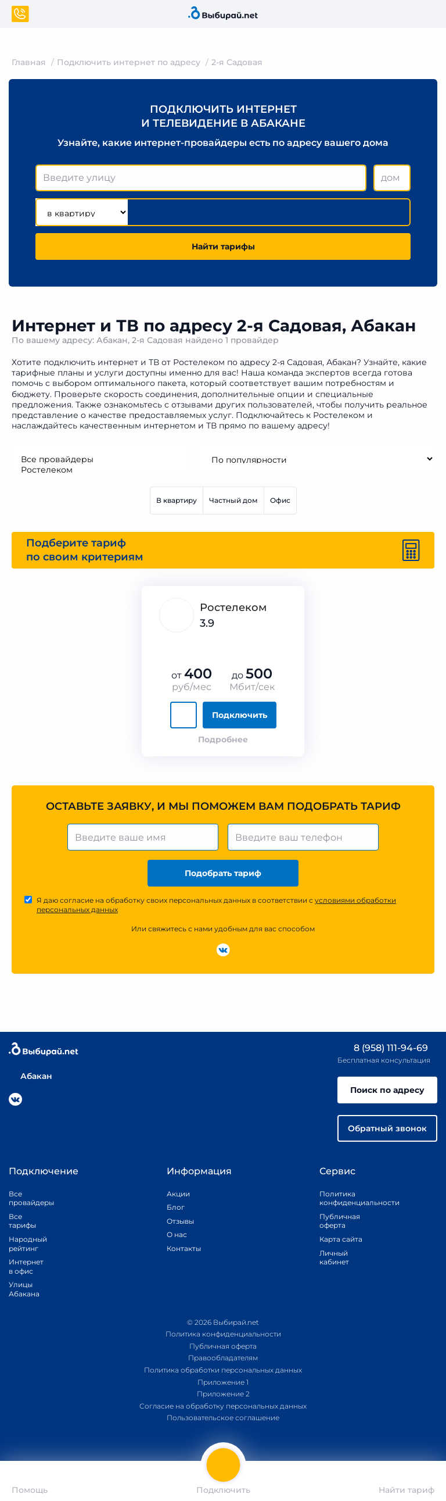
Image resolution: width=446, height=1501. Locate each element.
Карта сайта (340, 1239)
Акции (178, 1193)
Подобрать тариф (223, 873)
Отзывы (180, 1221)
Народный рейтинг (23, 1244)
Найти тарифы (223, 246)
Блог (176, 1207)
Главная (29, 62)
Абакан (30, 1076)
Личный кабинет (334, 1258)
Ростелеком (99, 469)
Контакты (180, 1248)
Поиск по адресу (387, 1090)
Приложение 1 (223, 1382)
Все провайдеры (99, 459)
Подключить (239, 715)
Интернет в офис (23, 1266)
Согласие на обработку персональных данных (223, 1406)
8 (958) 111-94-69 (382, 1047)
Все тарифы (22, 1221)
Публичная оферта (339, 1221)
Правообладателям (223, 1357)
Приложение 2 (223, 1393)
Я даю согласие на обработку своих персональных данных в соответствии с (216, 905)
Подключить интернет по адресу (128, 62)
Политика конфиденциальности (346, 1198)
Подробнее (223, 739)
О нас (177, 1234)
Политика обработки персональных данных (223, 1370)
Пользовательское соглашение (223, 1417)
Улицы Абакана (23, 1289)
